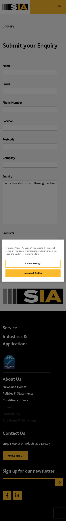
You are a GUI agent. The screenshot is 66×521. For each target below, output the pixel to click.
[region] (33, 260)
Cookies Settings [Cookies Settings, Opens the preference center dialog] (32, 263)
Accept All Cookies (33, 273)
